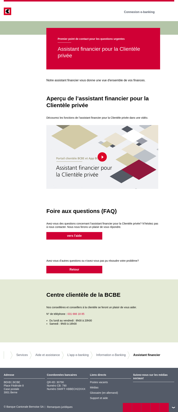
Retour (74, 269)
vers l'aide (74, 235)
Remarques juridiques (60, 406)
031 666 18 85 (75, 313)
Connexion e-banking (142, 12)
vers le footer (173, 407)
